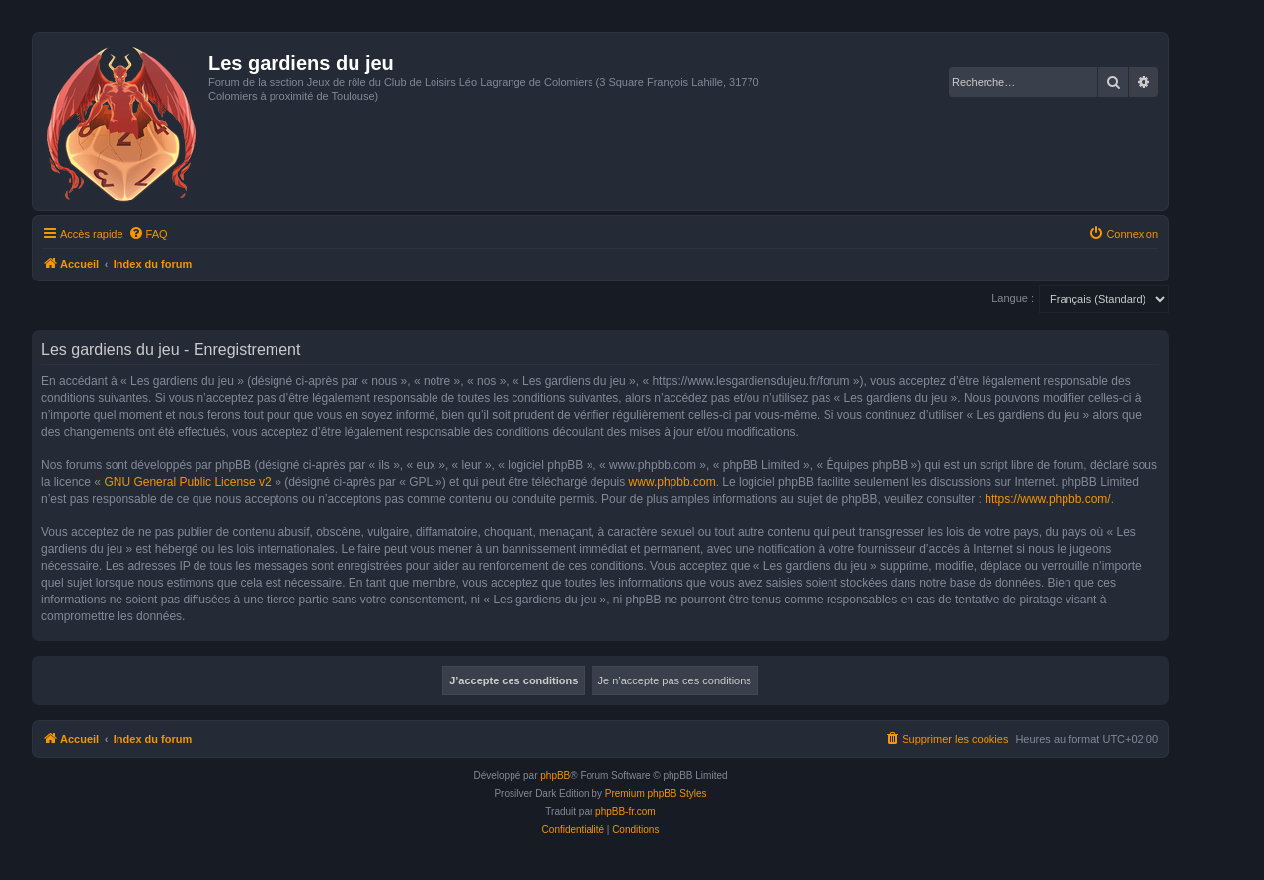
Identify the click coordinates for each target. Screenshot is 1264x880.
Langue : (1012, 298)
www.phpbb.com (672, 482)
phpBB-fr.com (625, 811)
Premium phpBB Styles (656, 793)
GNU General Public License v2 (187, 482)
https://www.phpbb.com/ (1047, 499)
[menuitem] (148, 234)
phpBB (555, 775)
